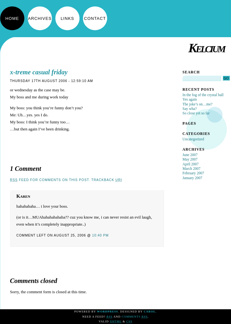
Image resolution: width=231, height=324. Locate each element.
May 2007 (190, 159)
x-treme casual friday (39, 72)
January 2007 (192, 178)
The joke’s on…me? (197, 104)
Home (12, 18)
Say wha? (190, 109)
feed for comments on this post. (50, 180)
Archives (39, 18)
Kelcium (206, 47)
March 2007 (192, 168)
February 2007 (193, 173)
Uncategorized (193, 139)
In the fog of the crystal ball (203, 95)
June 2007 (190, 155)
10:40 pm (100, 235)
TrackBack (106, 180)
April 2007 (191, 164)
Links (67, 18)
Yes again (190, 99)
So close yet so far (196, 113)
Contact (95, 18)
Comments (135, 316)
